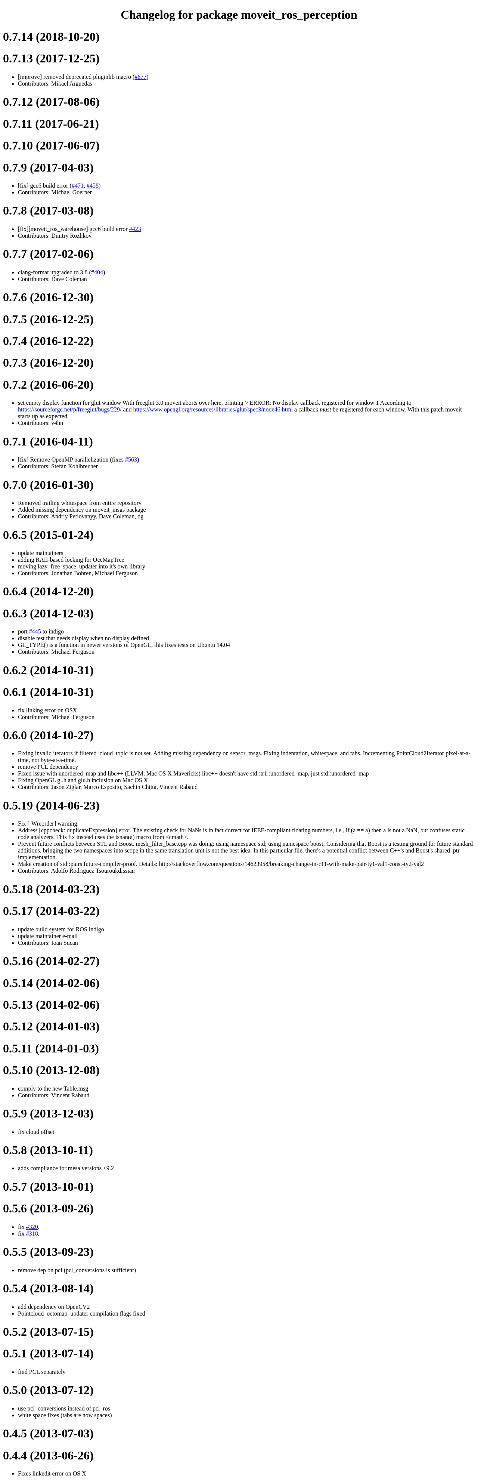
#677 (140, 77)
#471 (78, 185)
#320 (32, 1227)
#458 (93, 185)
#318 (32, 1233)
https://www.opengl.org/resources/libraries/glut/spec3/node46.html (213, 409)
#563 (131, 459)
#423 (135, 229)
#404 (97, 272)
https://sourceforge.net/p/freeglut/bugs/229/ (69, 409)
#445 (35, 631)
